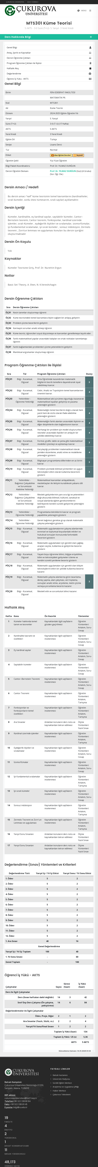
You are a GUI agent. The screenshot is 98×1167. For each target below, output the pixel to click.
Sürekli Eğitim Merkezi (62, 1083)
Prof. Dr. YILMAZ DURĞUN (63, 171)
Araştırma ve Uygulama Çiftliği (66, 1086)
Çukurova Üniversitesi (15, 2)
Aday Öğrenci (32, 2)
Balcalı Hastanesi (60, 1075)
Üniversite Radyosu (61, 1079)
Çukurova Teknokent (62, 1094)
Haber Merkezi (59, 1090)
